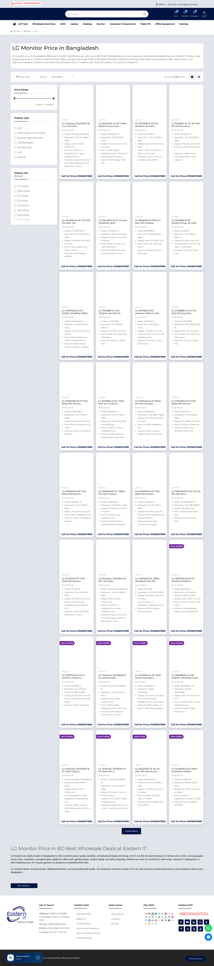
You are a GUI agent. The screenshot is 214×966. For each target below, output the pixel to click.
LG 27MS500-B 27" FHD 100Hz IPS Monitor (183, 402)
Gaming (183, 24)
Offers (160, 4)
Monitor (101, 24)
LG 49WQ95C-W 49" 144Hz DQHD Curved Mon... (112, 124)
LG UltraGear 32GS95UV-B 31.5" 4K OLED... (112, 580)
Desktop (87, 24)
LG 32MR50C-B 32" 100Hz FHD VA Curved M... (111, 402)
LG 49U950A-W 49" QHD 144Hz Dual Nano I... (148, 676)
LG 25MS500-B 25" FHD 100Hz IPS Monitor (74, 492)
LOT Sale (23, 24)
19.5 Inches (23, 210)
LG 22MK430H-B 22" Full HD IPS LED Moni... (186, 492)
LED (19, 128)
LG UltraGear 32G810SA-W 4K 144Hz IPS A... (112, 770)
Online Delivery (84, 938)
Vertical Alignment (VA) (30, 137)
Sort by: (43, 77)
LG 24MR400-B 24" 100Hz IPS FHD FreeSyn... (111, 492)
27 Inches (22, 195)
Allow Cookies (195, 958)
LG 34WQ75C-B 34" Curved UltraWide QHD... (112, 221)
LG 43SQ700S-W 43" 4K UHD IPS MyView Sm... (147, 770)
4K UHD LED (24, 147)
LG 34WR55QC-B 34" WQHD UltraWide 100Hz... (75, 312)
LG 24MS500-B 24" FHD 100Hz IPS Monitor (147, 492)
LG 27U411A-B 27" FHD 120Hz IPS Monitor (73, 580)
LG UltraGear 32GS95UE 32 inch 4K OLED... (76, 124)
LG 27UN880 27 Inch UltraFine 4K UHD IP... (109, 312)
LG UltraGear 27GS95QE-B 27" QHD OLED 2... (75, 770)
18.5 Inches (23, 215)
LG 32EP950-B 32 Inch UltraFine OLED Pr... (183, 580)
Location (115, 919)
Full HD (21, 157)
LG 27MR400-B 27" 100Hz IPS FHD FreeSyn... (148, 402)
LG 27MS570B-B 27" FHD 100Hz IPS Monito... (75, 402)
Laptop (74, 24)
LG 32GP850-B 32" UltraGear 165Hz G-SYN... (147, 312)
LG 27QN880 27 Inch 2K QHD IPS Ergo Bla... (183, 312)
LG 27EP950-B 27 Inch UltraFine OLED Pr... (73, 676)
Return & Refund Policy (88, 933)
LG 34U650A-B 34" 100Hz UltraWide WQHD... (184, 770)
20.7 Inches (23, 220)
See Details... (24, 885)
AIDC (63, 24)
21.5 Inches (23, 205)
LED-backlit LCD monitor (31, 132)
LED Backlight (25, 142)
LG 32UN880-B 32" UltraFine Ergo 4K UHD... (184, 221)
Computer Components (123, 24)
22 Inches (22, 186)
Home (17, 31)
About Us (81, 919)
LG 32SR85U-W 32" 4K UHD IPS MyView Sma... (185, 124)
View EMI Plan (83, 914)
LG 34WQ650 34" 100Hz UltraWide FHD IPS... (147, 580)
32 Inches (22, 200)
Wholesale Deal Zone (44, 24)
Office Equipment (165, 24)
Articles (115, 923)
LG (36, 31)
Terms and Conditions (87, 928)
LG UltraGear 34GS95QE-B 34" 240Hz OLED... (112, 676)
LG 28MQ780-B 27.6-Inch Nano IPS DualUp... (148, 221)
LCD (19, 152)
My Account (117, 914)
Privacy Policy (83, 923)
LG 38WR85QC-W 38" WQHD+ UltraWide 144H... (185, 676)
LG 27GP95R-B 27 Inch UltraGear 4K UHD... (147, 124)
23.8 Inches (23, 191)
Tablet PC (145, 24)
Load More (131, 831)
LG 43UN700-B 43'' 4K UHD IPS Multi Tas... (76, 221)
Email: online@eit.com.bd (183, 4)
